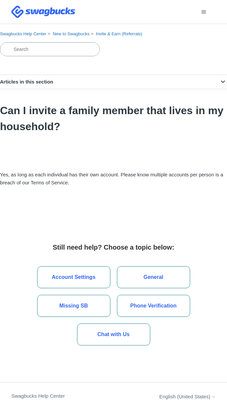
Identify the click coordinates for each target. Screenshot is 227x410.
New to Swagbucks (71, 33)
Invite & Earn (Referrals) (119, 33)
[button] (113, 334)
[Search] (49, 49)
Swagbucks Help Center (23, 33)
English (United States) (187, 396)
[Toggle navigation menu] (204, 12)
